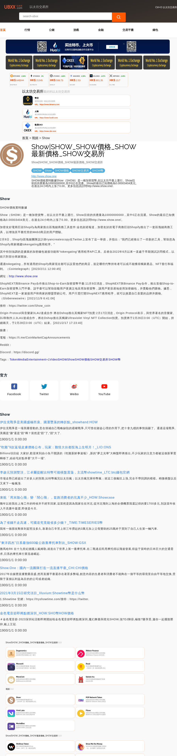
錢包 (155, 21)
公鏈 (51, 21)
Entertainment (36, 326)
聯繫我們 (49, 732)
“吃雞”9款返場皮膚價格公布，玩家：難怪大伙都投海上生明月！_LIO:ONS (55, 414)
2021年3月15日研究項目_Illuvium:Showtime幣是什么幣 (42, 560)
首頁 (3, 21)
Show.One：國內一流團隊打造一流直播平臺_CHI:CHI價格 (44, 535)
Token (14, 326)
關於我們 (68, 732)
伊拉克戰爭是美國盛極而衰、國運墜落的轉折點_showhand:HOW (49, 389)
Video (54, 326)
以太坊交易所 (71, 751)
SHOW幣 (115, 326)
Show (71, 326)
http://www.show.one (44, 143)
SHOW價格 (82, 326)
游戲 (76, 21)
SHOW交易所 (99, 326)
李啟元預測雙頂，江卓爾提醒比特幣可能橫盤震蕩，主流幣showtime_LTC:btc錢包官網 (65, 439)
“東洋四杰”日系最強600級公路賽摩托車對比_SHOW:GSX (43, 510)
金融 (101, 21)
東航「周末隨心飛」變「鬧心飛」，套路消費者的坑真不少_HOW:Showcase (57, 464)
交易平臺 (128, 21)
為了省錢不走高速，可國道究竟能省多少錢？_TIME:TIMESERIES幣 (51, 489)
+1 (48, 326)
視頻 (35, 105)
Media (22, 326)
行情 (27, 21)
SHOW (62, 326)
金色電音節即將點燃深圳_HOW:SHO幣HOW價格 (37, 580)
